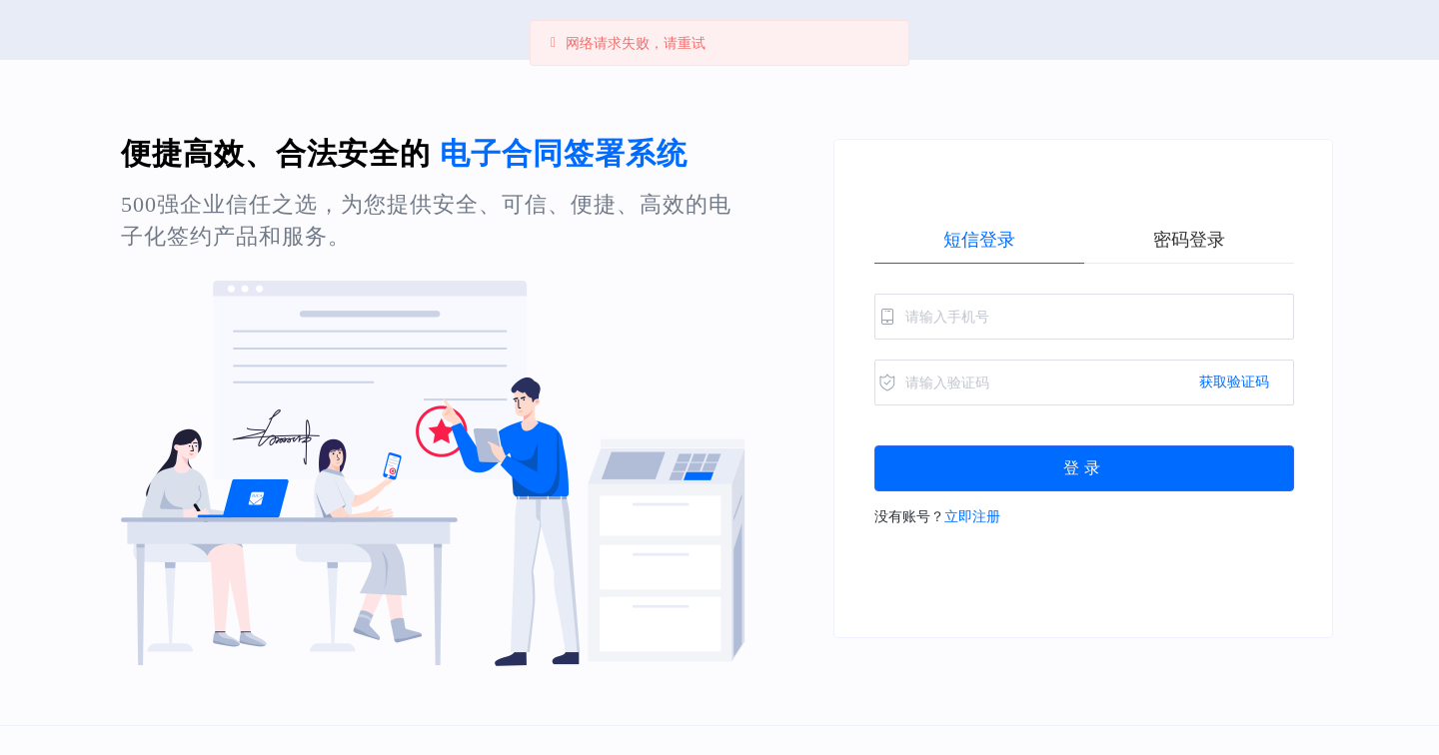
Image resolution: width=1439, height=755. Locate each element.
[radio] (979, 240)
